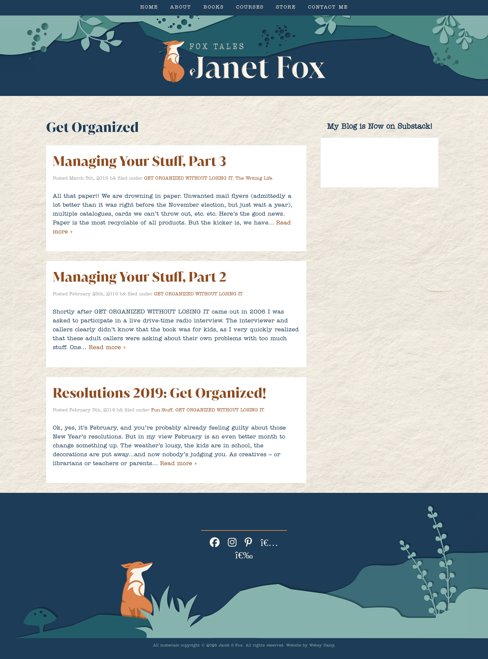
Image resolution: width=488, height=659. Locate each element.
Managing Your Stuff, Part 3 (139, 161)
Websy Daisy (321, 646)
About (180, 7)
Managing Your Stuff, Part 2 (140, 277)
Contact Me (328, 7)
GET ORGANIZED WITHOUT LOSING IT (188, 178)
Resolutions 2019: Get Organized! (159, 393)
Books (213, 7)
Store (286, 7)
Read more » (107, 348)
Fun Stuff (161, 410)
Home (149, 7)
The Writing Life (253, 178)
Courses (250, 7)
